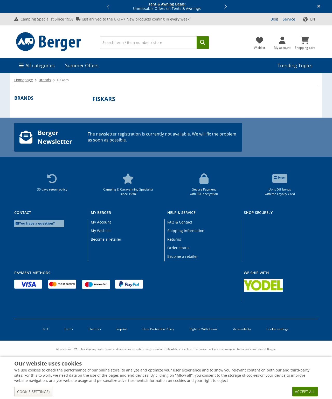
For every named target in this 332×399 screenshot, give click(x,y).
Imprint (121, 329)
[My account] (282, 41)
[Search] (148, 42)
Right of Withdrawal (204, 329)
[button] (108, 6)
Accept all (305, 391)
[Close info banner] (318, 6)
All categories (40, 65)
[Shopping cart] (305, 41)
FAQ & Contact (179, 222)
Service (289, 19)
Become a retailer (106, 239)
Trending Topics (295, 65)
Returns (174, 239)
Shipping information (185, 230)
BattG (69, 329)
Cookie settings (277, 329)
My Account (101, 222)
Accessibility (242, 329)
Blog (274, 19)
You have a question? (35, 223)
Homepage (23, 79)
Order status (178, 247)
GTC (46, 329)
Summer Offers (82, 65)
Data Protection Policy (158, 329)
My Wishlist (101, 230)
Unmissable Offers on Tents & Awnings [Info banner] (167, 6)
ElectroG (94, 329)
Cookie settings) (33, 391)
